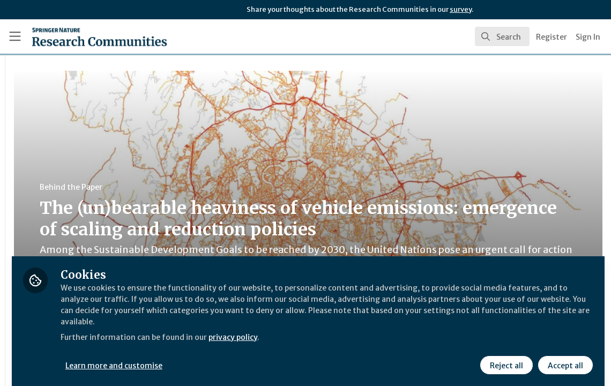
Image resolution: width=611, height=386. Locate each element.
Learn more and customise (246, 357)
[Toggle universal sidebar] (15, 36)
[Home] (82, 36)
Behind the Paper (203, 187)
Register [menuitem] (551, 37)
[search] (502, 36)
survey (461, 9)
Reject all (504, 357)
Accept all (564, 357)
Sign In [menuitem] (588, 37)
